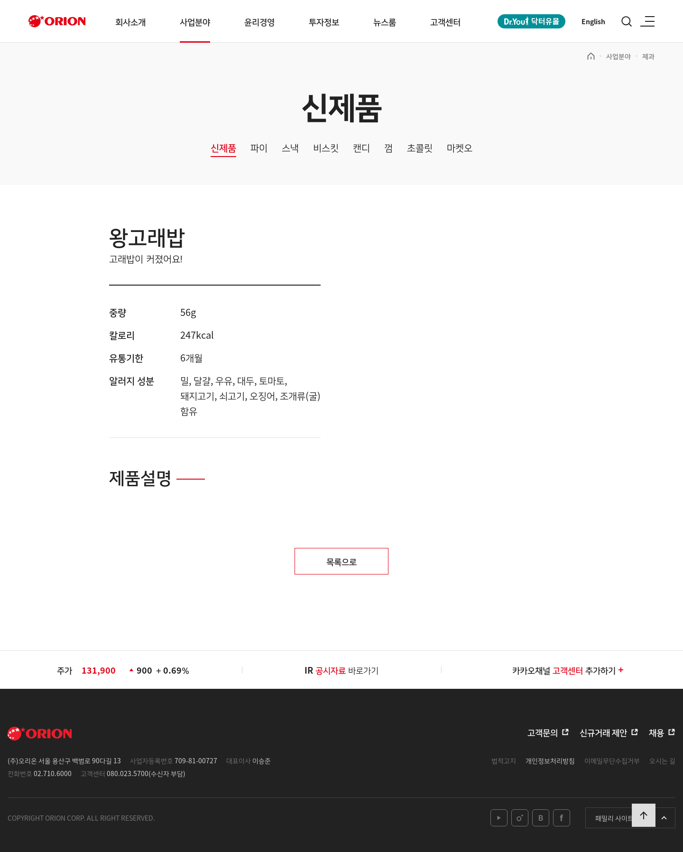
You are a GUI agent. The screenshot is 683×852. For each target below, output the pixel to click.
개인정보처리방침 (550, 760)
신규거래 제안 (603, 732)
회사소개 (130, 21)
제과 (648, 56)
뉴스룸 (384, 21)
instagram (519, 817)
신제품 (223, 148)
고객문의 (542, 732)
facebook (561, 817)
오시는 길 (662, 760)
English (593, 21)
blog (540, 817)
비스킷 (326, 148)
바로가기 (346, 670)
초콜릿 (420, 148)
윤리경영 (259, 21)
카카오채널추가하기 (568, 670)
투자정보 (324, 21)
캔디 (361, 148)
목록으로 (341, 561)
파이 (259, 148)
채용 (656, 732)
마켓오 (459, 148)
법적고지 (503, 760)
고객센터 (445, 21)
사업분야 (195, 21)
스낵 (290, 148)
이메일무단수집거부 (612, 760)
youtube (499, 817)
